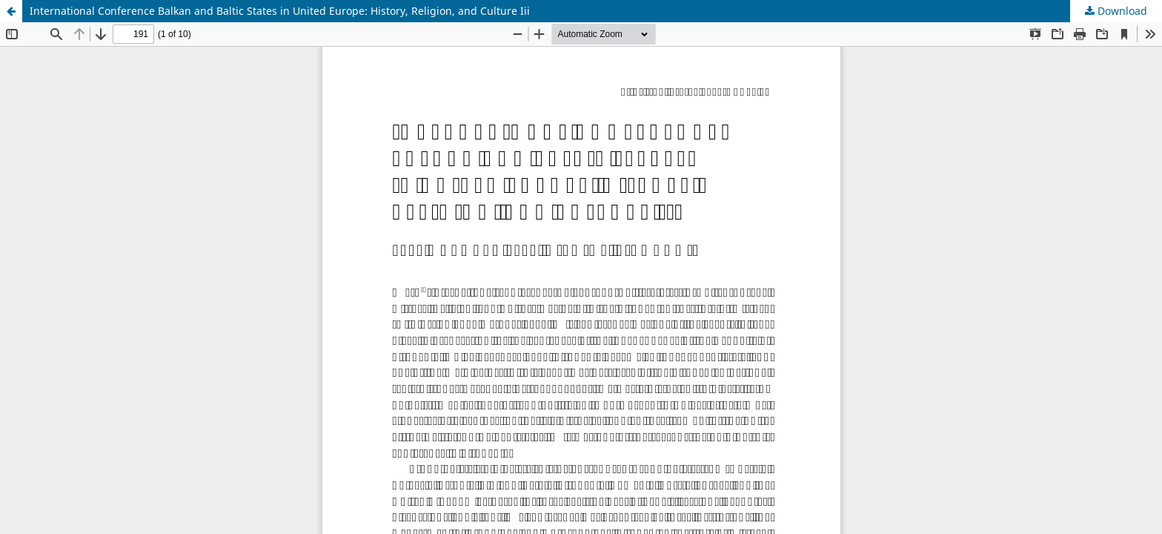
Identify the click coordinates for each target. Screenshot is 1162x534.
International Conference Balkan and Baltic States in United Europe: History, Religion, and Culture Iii (280, 11)
